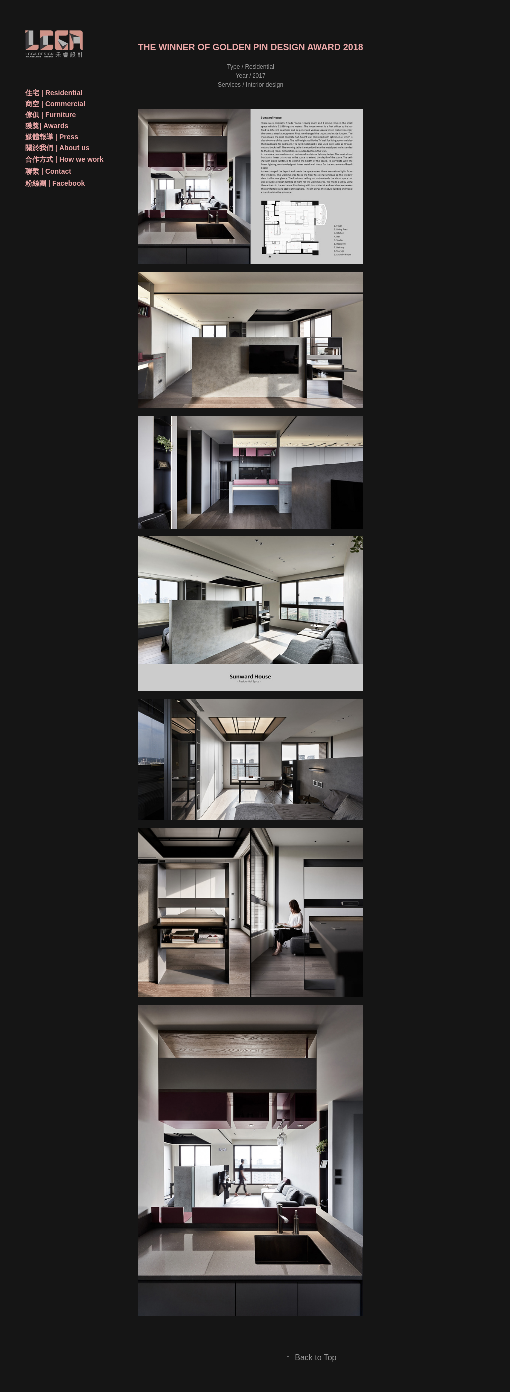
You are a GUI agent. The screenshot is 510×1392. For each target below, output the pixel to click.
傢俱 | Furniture (50, 115)
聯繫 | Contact (48, 171)
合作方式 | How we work (64, 159)
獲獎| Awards (46, 126)
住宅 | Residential (53, 93)
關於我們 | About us (57, 148)
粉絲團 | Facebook (55, 183)
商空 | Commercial (55, 104)
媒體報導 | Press (51, 137)
